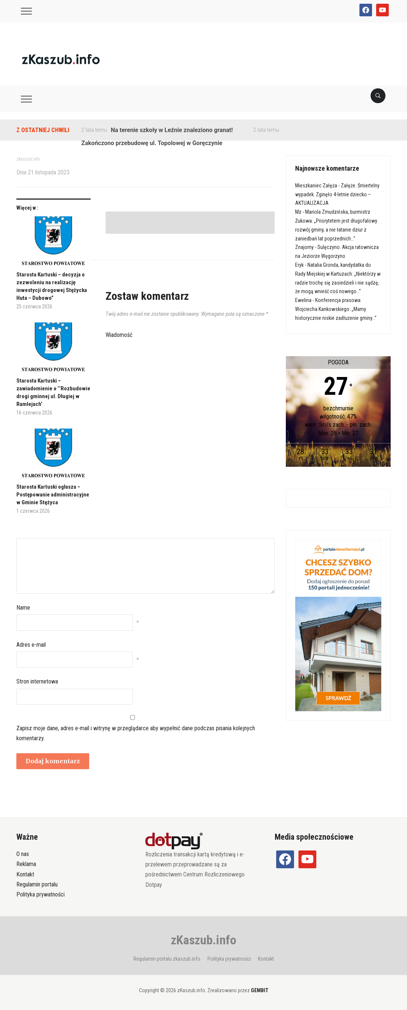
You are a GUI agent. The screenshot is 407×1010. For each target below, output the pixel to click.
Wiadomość (119, 334)
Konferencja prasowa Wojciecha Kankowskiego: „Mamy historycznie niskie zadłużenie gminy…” (336, 309)
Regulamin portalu (37, 884)
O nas (22, 853)
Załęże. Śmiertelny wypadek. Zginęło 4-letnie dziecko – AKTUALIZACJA (337, 194)
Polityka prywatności (40, 894)
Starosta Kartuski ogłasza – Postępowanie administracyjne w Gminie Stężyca (52, 494)
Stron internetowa (37, 681)
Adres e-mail (31, 644)
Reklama (26, 864)
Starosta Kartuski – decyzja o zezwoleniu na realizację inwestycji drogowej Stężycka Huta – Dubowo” (51, 286)
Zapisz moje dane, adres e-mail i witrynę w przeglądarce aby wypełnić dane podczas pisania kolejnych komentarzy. (135, 733)
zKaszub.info (203, 939)
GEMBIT (259, 990)
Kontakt (25, 874)
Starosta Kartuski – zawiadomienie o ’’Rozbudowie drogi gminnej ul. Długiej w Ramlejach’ (53, 392)
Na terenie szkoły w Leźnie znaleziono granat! (172, 130)
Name (23, 607)
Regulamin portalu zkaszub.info (166, 959)
